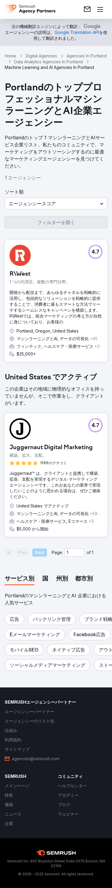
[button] (56, 203)
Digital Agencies (41, 55)
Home (10, 55)
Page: (57, 552)
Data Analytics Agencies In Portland (48, 61)
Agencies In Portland (86, 55)
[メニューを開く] (100, 9)
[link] (87, 9)
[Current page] (74, 552)
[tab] (19, 579)
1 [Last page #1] (92, 552)
